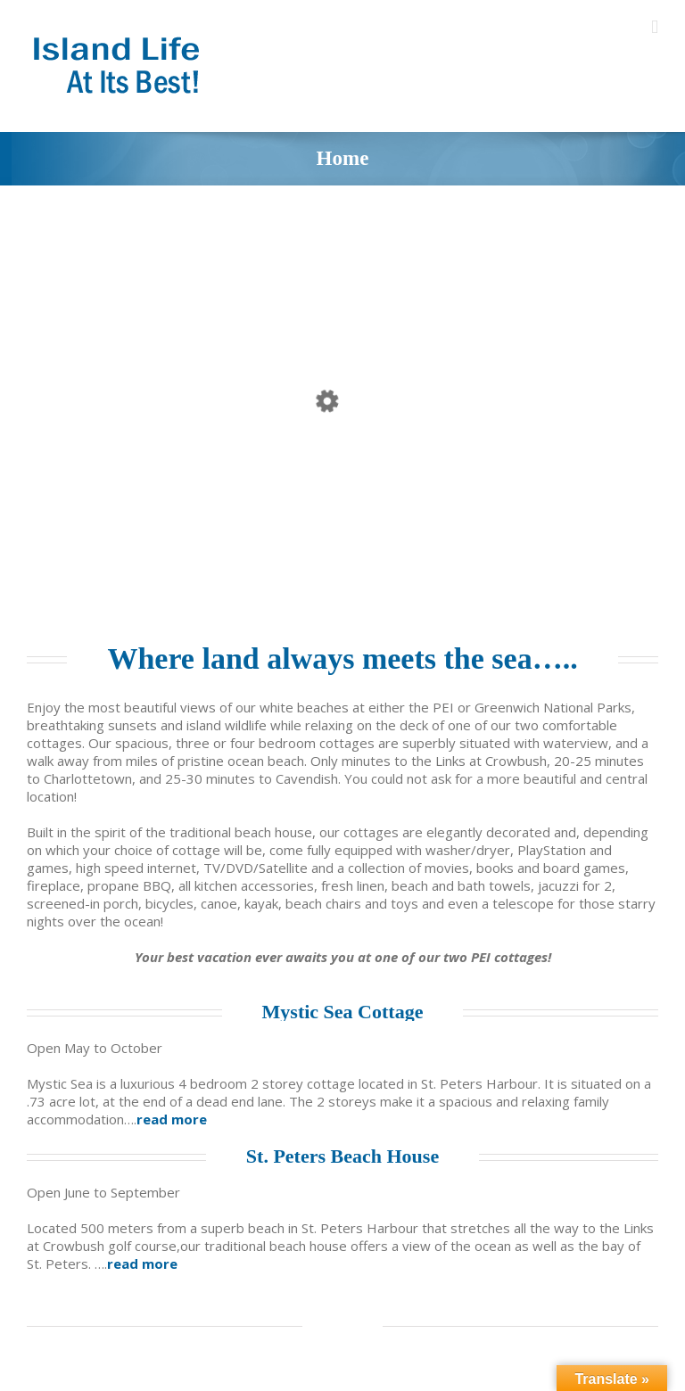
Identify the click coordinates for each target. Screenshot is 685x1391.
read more (171, 1119)
